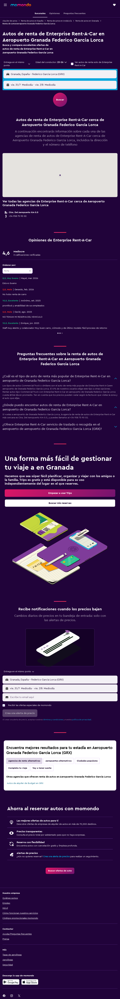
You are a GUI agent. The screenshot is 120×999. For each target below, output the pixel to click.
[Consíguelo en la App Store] (29, 982)
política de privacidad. (82, 720)
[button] (5, 4)
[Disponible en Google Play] (11, 982)
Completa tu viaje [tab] (17, 768)
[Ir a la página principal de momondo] (21, 4)
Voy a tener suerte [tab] (41, 768)
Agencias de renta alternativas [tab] (24, 761)
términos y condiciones (53, 720)
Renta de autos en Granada (87, 21)
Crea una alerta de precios (56, 856)
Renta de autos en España (32, 21)
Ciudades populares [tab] (87, 761)
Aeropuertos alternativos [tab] (58, 761)
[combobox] (17, 64)
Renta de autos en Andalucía (59, 21)
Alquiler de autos (10, 21)
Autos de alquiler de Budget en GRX (25, 783)
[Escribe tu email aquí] (63, 697)
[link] (60, 493)
